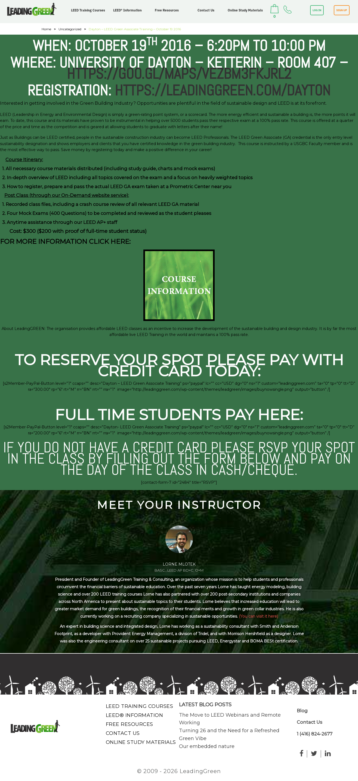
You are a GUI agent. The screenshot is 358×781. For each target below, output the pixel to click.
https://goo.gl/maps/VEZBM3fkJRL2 (179, 73)
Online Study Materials (245, 10)
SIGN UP (341, 10)
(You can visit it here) (258, 616)
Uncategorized (69, 29)
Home (46, 29)
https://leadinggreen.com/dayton (223, 90)
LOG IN (317, 10)
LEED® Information (127, 10)
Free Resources (167, 10)
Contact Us (205, 10)
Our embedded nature (206, 746)
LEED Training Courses (88, 10)
